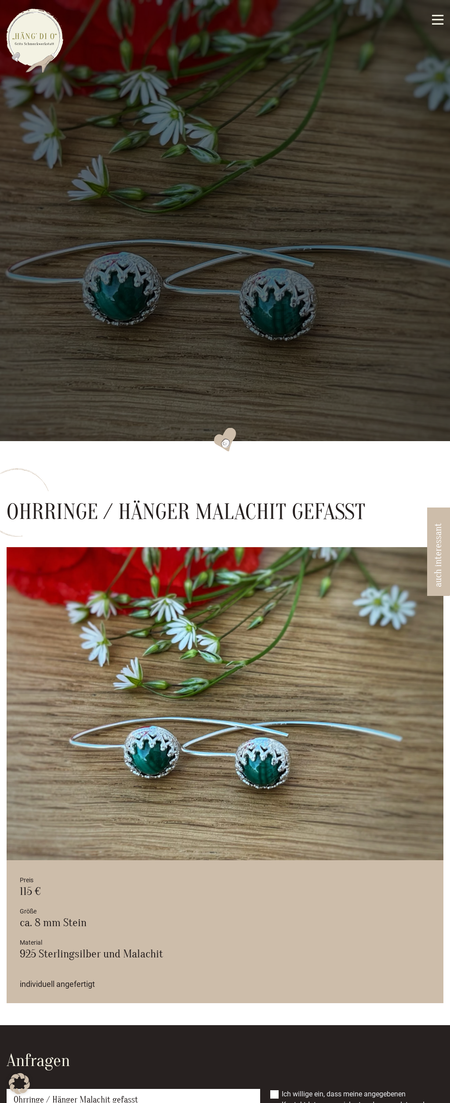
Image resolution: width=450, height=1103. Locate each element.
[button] (19, 1083)
